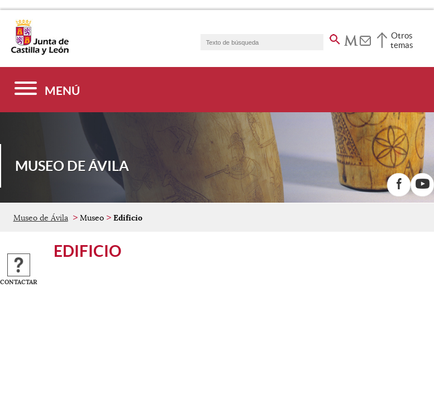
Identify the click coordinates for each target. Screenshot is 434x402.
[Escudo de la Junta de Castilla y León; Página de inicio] (40, 52)
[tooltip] (351, 39)
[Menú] (47, 89)
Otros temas (401, 40)
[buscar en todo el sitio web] (335, 37)
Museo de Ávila (40, 218)
